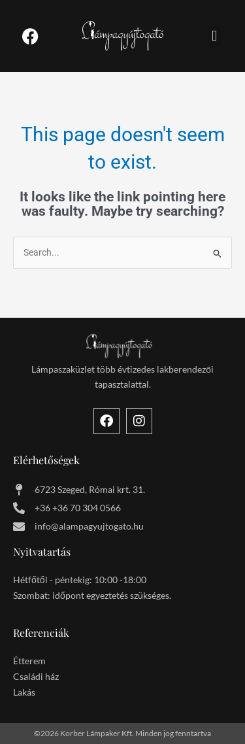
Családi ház (36, 676)
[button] (214, 36)
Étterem (29, 660)
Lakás (24, 692)
